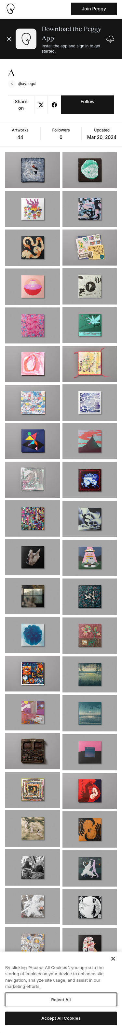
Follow (88, 101)
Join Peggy (94, 8)
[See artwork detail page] (32, 170)
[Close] (113, 959)
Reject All (61, 999)
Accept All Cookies (61, 1018)
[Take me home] (10, 9)
